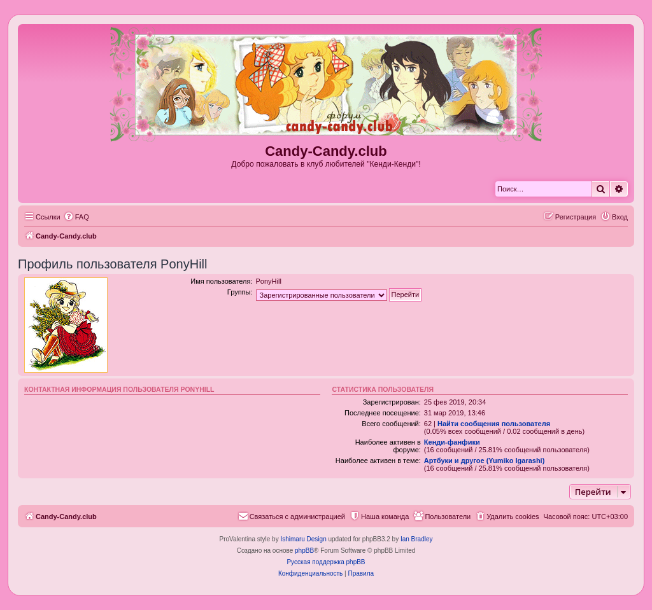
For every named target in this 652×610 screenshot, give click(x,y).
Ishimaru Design (303, 539)
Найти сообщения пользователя (493, 423)
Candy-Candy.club (326, 151)
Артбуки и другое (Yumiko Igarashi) (484, 460)
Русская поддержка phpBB (326, 561)
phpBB (304, 550)
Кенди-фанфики (452, 442)
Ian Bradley (416, 539)
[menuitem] (76, 217)
